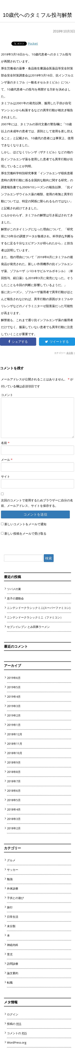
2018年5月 (14, 800)
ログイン (12, 1014)
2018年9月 (14, 762)
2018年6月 (14, 790)
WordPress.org (16, 1042)
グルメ (11, 860)
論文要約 (12, 973)
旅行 (10, 907)
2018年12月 (14, 734)
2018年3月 (14, 819)
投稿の (14, 1024)
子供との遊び (15, 898)
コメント (7, 395)
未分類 (69, 352)
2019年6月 (14, 678)
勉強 (10, 879)
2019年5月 (14, 687)
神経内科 (12, 945)
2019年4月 (14, 696)
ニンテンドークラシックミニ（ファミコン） (35, 617)
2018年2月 (14, 828)
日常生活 (12, 917)
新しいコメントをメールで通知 (25, 524)
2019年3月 (14, 706)
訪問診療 (12, 964)
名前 (5, 443)
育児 (10, 954)
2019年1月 (14, 725)
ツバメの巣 (14, 589)
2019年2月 (14, 715)
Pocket (33, 43)
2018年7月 (14, 781)
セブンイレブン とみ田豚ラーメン (28, 627)
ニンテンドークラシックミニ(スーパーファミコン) (38, 608)
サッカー (12, 870)
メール (6, 460)
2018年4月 (14, 809)
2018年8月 (14, 772)
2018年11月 (14, 743)
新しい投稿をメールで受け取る (25, 533)
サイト (5, 476)
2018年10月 (14, 753)
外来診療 (12, 888)
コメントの (17, 1033)
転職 (10, 982)
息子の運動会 (15, 598)
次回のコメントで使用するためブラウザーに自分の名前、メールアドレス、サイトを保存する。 (37, 502)
